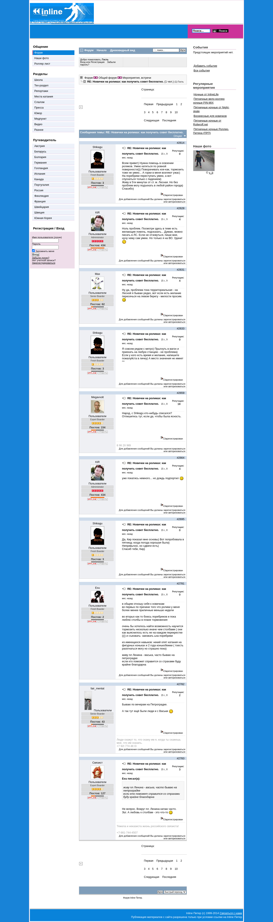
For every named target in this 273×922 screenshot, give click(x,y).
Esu (97, 587)
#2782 (180, 684)
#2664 (180, 457)
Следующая (151, 120)
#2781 (180, 583)
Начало (102, 50)
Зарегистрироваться (43, 263)
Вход (83, 62)
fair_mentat (97, 688)
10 (176, 112)
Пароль (36, 244)
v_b (211, 172)
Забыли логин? (40, 258)
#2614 (180, 142)
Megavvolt (97, 397)
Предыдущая (164, 104)
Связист (97, 762)
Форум (88, 77)
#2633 (180, 328)
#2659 (180, 392)
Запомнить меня (44, 251)
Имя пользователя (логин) (47, 237)
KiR (97, 212)
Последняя (169, 120)
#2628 (180, 208)
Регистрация (98, 62)
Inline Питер (136, 898)
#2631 (180, 269)
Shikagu (97, 147)
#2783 (180, 758)
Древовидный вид (122, 50)
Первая (148, 104)
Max (97, 273)
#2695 (180, 519)
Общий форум (108, 77)
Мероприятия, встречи (136, 77)
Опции (178, 136)
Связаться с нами (231, 913)
